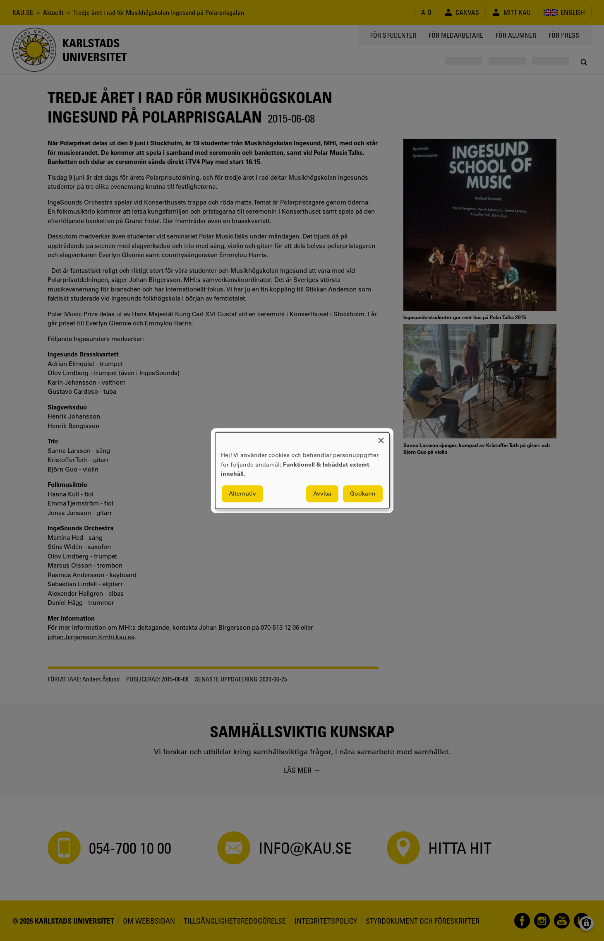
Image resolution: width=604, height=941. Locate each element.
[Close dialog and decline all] (381, 437)
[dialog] (302, 470)
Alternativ (242, 493)
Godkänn (363, 493)
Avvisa (322, 493)
